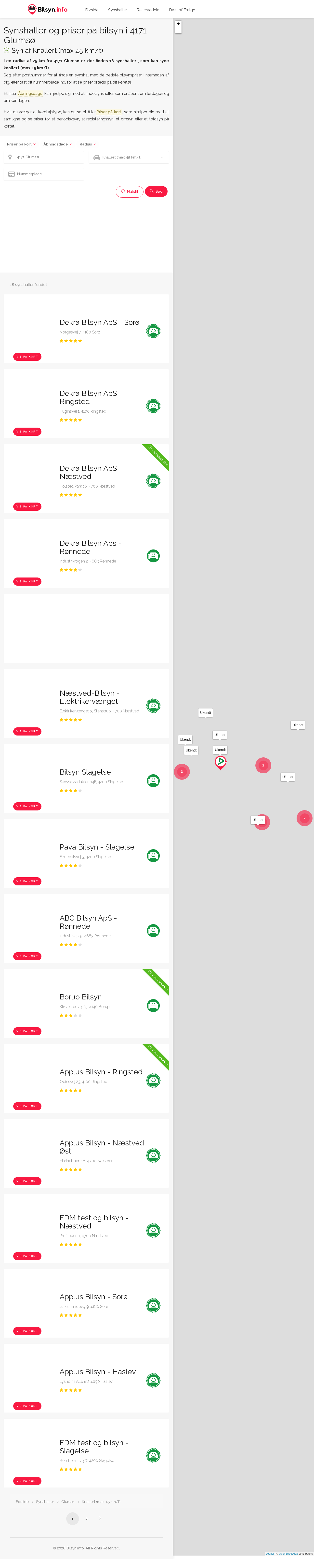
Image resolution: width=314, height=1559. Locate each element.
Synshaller (117, 10)
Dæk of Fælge (182, 10)
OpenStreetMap (288, 1557)
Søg (156, 191)
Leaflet (270, 1557)
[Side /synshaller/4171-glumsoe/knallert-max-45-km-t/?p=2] (100, 1518)
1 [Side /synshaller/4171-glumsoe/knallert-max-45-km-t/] (73, 1519)
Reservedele (148, 10)
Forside (91, 10)
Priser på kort (19, 144)
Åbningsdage (55, 144)
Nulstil (129, 191)
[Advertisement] (86, 234)
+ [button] (178, 24)
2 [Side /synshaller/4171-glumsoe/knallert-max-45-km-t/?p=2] (86, 1519)
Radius (86, 144)
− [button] (178, 30)
